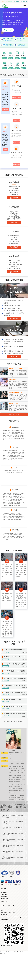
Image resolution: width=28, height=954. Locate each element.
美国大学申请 (4, 901)
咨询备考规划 (16, 164)
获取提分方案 (5, 110)
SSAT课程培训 (5, 652)
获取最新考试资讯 (16, 98)
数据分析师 (9, 945)
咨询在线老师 (7, 30)
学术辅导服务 (4, 894)
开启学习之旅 (14, 414)
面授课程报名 (14, 318)
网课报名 (14, 357)
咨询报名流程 (16, 120)
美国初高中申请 (4, 898)
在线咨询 (5, 149)
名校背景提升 (4, 892)
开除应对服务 (4, 896)
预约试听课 (14, 198)
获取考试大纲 (16, 142)
